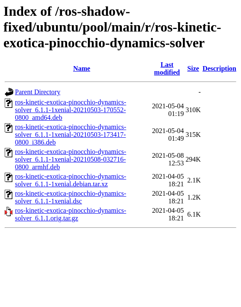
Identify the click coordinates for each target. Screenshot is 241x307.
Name (81, 68)
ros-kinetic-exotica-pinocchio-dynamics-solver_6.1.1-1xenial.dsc (70, 197)
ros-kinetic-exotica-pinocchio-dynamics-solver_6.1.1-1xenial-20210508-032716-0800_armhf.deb (70, 159)
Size (193, 68)
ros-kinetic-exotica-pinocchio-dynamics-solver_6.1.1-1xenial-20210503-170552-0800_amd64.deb (70, 109)
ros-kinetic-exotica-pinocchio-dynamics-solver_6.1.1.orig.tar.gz (70, 214)
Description (219, 68)
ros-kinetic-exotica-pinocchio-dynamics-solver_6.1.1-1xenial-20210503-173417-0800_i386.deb (70, 134)
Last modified (167, 68)
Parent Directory (37, 92)
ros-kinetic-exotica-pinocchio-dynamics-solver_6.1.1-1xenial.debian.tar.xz (70, 180)
